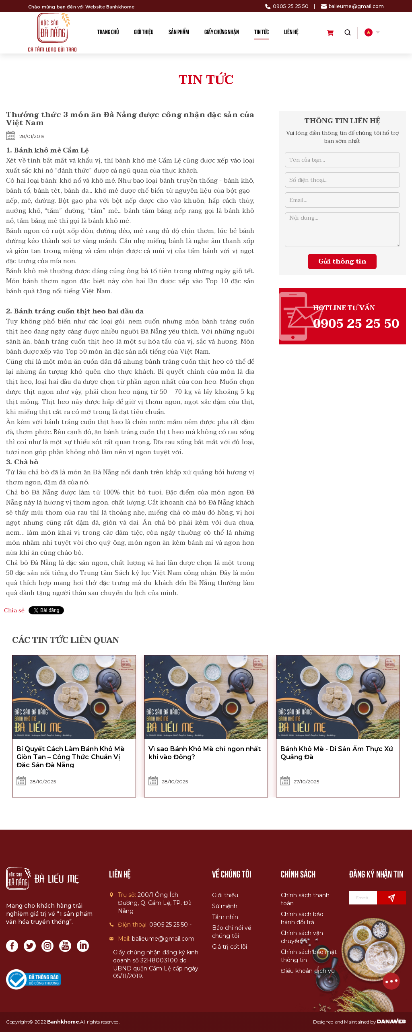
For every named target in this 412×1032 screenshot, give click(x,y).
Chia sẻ (14, 610)
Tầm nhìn (225, 917)
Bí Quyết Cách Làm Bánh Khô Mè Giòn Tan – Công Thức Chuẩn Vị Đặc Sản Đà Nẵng (70, 757)
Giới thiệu (225, 895)
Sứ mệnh (224, 906)
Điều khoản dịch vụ (308, 970)
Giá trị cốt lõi (229, 946)
